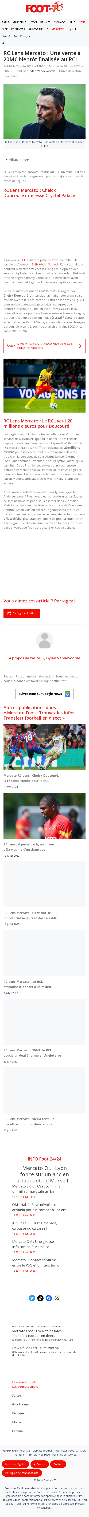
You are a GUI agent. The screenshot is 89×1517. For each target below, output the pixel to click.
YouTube (44, 1454)
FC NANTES (18, 29)
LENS (82, 22)
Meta (83, 1450)
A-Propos (39, 1464)
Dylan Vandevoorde (63, 658)
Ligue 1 (72, 29)
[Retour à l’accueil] (44, 8)
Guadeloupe (20, 1404)
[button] (3, 43)
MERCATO (58, 29)
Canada (17, 1431)
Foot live (25, 1450)
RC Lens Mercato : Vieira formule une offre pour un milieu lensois (28, 1121)
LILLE (72, 22)
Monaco (17, 1422)
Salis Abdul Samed (45, 264)
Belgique (18, 1413)
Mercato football (42, 1450)
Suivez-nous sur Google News (45, 694)
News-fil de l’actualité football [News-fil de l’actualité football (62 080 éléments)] (36, 1348)
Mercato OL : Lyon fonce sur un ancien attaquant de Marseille (44, 1174)
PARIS (5, 22)
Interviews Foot (64, 1450)
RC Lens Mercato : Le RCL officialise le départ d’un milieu (27, 984)
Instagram (20, 1454)
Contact (58, 1464)
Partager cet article (21, 613)
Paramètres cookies (64, 1454)
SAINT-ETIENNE (38, 29)
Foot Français (22, 36)
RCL (23, 260)
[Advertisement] (44, 227)
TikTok (33, 1454)
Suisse (16, 1395)
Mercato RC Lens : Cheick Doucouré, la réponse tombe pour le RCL (31, 778)
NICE (5, 29)
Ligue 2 (6, 36)
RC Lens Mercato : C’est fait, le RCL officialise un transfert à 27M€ (30, 915)
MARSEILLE (19, 22)
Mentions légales (15, 1464)
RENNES (45, 22)
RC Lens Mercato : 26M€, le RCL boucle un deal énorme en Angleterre (32, 1052)
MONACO (59, 22)
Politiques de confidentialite (21, 1473)
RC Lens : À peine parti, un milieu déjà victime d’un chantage (28, 847)
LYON (33, 22)
